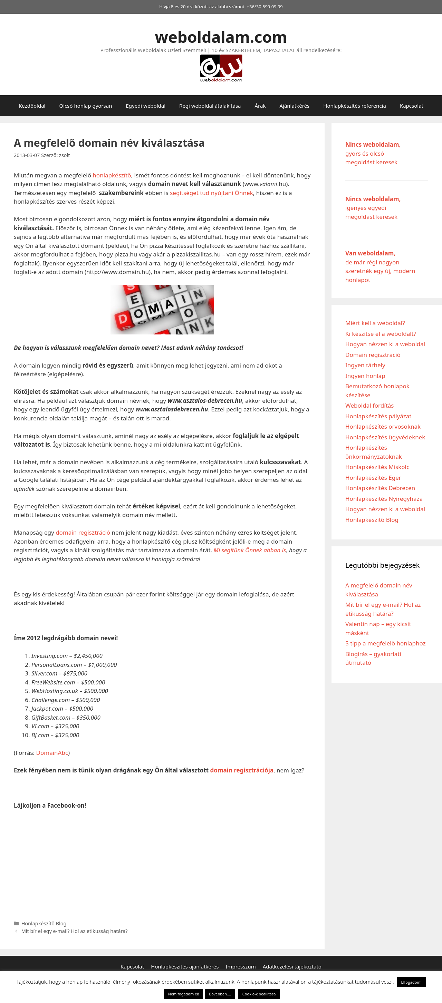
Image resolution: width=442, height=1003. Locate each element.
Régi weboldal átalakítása (210, 105)
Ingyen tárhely (365, 365)
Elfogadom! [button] (411, 982)
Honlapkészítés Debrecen (380, 488)
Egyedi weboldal (145, 105)
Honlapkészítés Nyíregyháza (384, 499)
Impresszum (240, 966)
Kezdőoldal (32, 105)
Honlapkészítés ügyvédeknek (385, 437)
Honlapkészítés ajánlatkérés (185, 966)
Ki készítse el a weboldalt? (380, 334)
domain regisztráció (83, 532)
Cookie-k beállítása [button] (259, 993)
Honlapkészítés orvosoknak (383, 426)
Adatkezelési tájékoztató (292, 966)
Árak (260, 105)
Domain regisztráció (373, 355)
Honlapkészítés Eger (373, 477)
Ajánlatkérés (294, 105)
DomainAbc (52, 753)
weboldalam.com (221, 36)
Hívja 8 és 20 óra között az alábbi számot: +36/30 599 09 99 (221, 6)
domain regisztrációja (241, 770)
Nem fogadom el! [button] (183, 993)
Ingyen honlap (365, 376)
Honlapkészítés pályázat (378, 416)
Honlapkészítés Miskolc (377, 467)
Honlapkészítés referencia (354, 105)
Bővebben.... (220, 993)
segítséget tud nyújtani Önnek (211, 193)
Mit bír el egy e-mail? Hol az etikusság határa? (74, 931)
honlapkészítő (112, 175)
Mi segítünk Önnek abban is (249, 550)
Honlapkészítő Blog (44, 923)
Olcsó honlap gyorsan (85, 105)
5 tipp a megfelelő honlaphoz (385, 643)
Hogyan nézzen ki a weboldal (385, 344)
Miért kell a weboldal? (375, 323)
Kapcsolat (411, 105)
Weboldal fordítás (369, 405)
